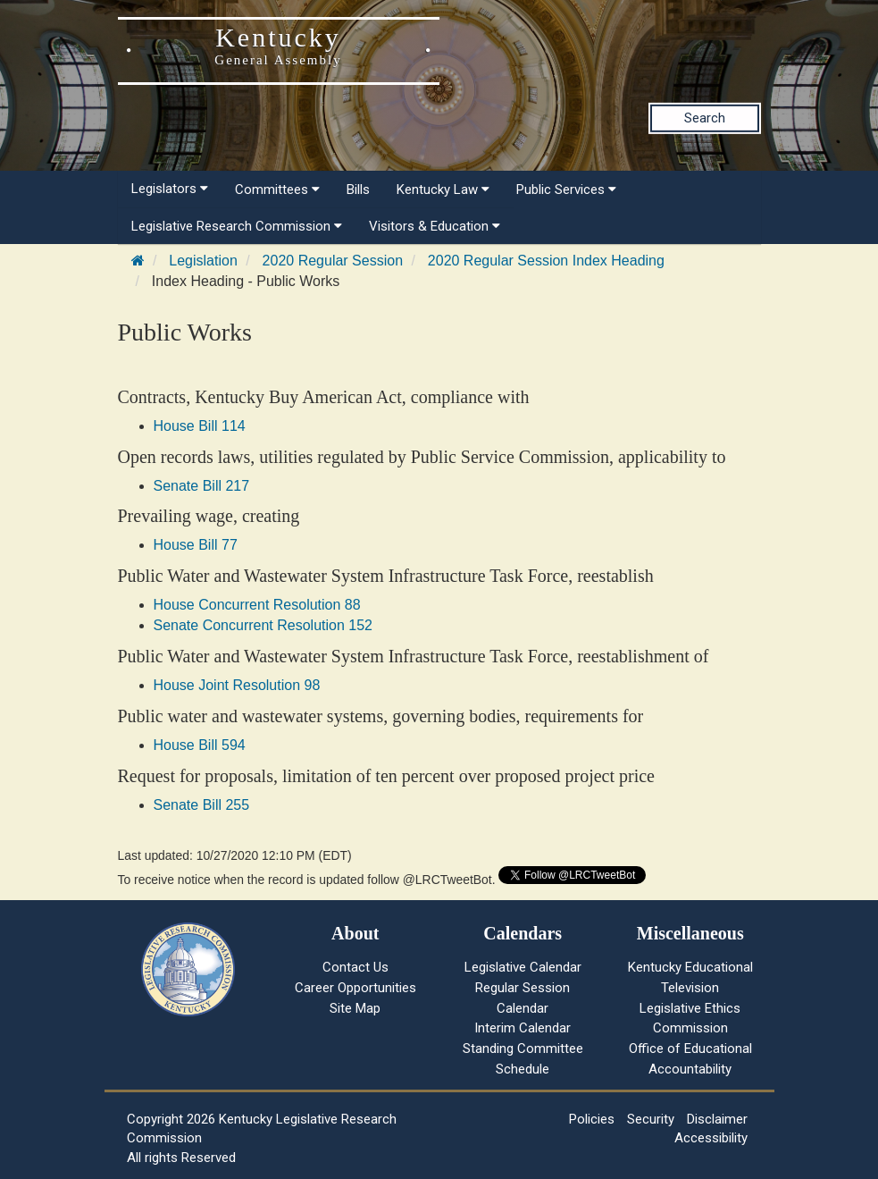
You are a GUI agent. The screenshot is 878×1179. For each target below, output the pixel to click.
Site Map (355, 1008)
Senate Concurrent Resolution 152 (263, 625)
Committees (277, 189)
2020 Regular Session (333, 260)
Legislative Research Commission (236, 226)
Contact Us (355, 967)
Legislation (203, 260)
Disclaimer (717, 1119)
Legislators (169, 189)
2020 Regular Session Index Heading (546, 260)
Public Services (566, 189)
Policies (592, 1119)
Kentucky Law (443, 189)
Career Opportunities (355, 988)
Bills (358, 189)
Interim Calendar (522, 1028)
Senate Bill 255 (202, 805)
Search (704, 118)
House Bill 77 (196, 544)
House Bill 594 (200, 745)
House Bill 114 (200, 426)
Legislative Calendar (522, 967)
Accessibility (711, 1138)
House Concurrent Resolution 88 (257, 604)
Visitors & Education (434, 226)
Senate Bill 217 (202, 485)
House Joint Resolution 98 (237, 685)
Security (650, 1119)
